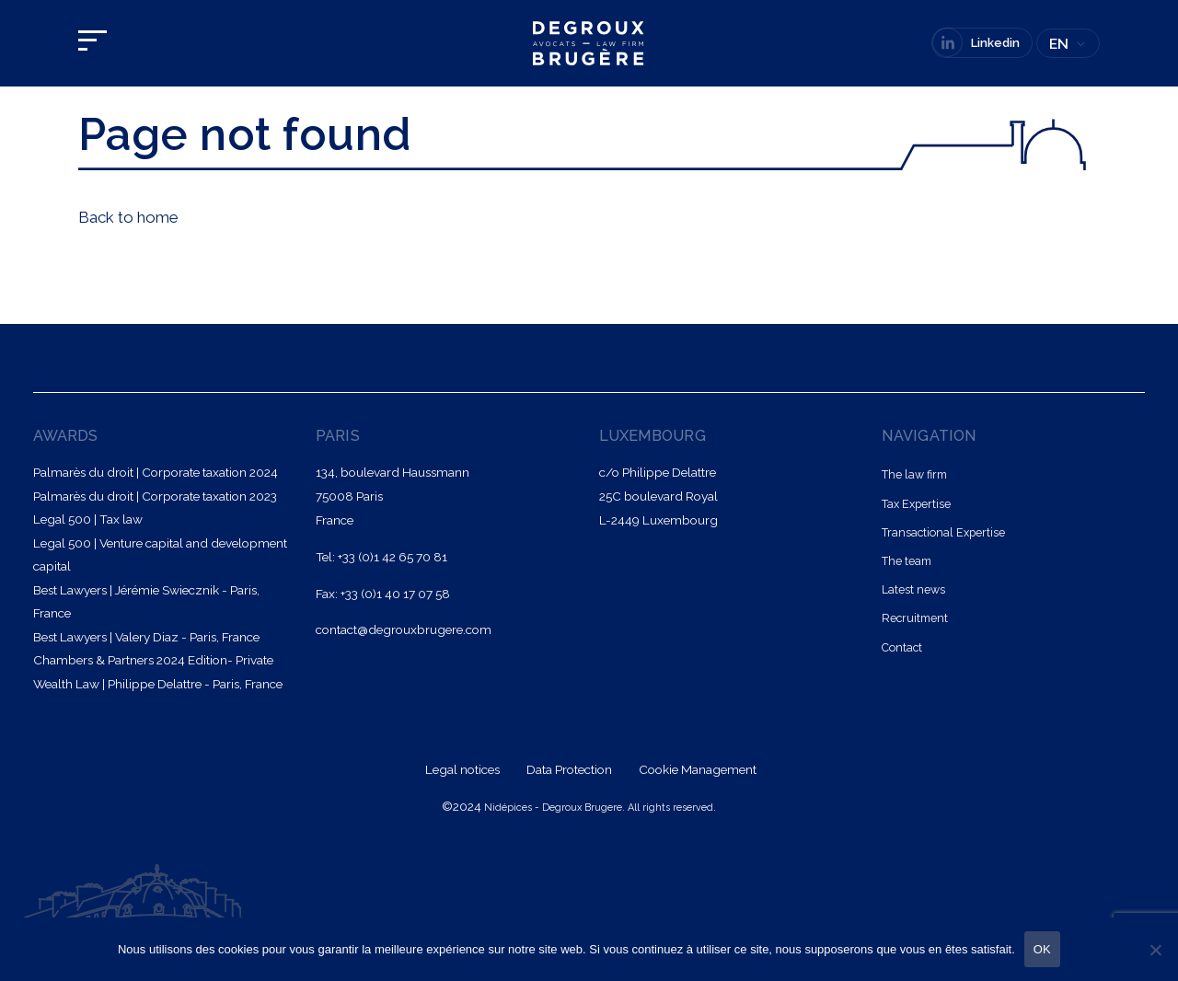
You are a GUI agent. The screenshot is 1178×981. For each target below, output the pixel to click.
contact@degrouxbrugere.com (403, 629)
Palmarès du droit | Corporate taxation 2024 (155, 472)
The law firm (914, 474)
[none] (1068, 44)
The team (906, 561)
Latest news (913, 589)
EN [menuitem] (1058, 43)
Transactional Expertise (943, 532)
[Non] (1155, 950)
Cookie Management (697, 769)
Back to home (128, 217)
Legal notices (463, 769)
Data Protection (570, 769)
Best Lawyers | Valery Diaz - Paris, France (146, 636)
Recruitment (915, 618)
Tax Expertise (916, 504)
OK (1042, 949)
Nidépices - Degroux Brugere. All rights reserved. (600, 808)
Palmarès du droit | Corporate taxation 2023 (155, 496)
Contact (902, 647)
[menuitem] (1068, 44)
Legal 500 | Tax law (88, 519)
